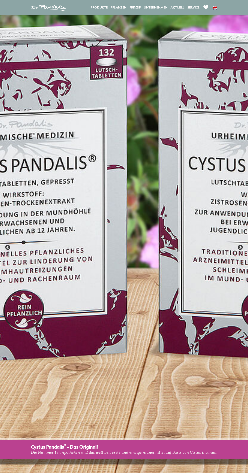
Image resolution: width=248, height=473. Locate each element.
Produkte (99, 7)
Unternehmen (156, 7)
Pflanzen (119, 7)
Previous (8, 247)
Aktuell (177, 7)
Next (240, 247)
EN (215, 7)
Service (193, 7)
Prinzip (135, 7)
